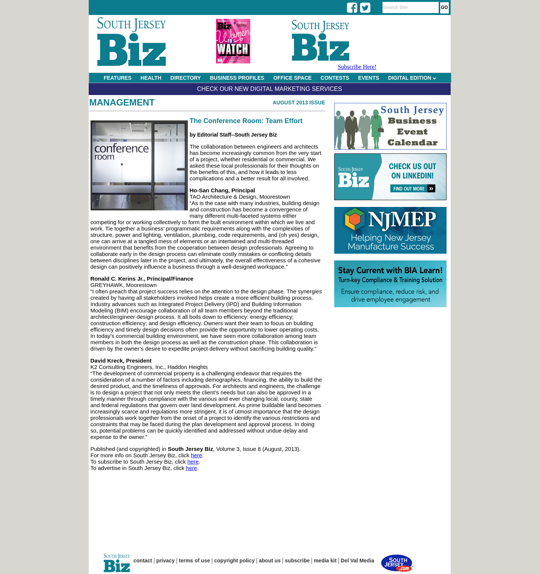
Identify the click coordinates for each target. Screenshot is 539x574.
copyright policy (234, 561)
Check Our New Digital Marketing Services (269, 89)
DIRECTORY (185, 78)
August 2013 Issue (298, 103)
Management (122, 102)
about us (270, 561)
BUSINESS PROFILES (237, 78)
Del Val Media (357, 561)
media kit (325, 561)
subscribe (297, 561)
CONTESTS (335, 78)
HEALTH (150, 78)
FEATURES (117, 78)
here (196, 455)
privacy (165, 561)
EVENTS (368, 78)
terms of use (194, 561)
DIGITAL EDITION (412, 78)
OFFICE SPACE (292, 78)
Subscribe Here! (357, 67)
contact (143, 561)
